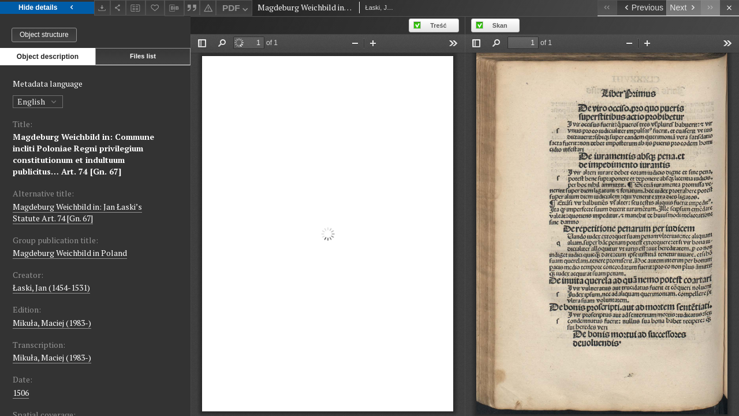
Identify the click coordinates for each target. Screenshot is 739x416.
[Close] (729, 8)
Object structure (44, 35)
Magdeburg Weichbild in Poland (70, 252)
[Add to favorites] (155, 8)
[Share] (118, 8)
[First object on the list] (607, 8)
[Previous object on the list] (641, 8)
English (37, 101)
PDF (236, 9)
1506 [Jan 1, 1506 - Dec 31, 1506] (21, 392)
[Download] (102, 8)
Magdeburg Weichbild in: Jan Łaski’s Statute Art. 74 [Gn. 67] (77, 212)
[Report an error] (208, 8)
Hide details (47, 8)
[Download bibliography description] (174, 8)
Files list (143, 56)
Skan (499, 25)
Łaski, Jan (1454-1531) (51, 287)
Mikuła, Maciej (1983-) (52, 322)
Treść (438, 25)
